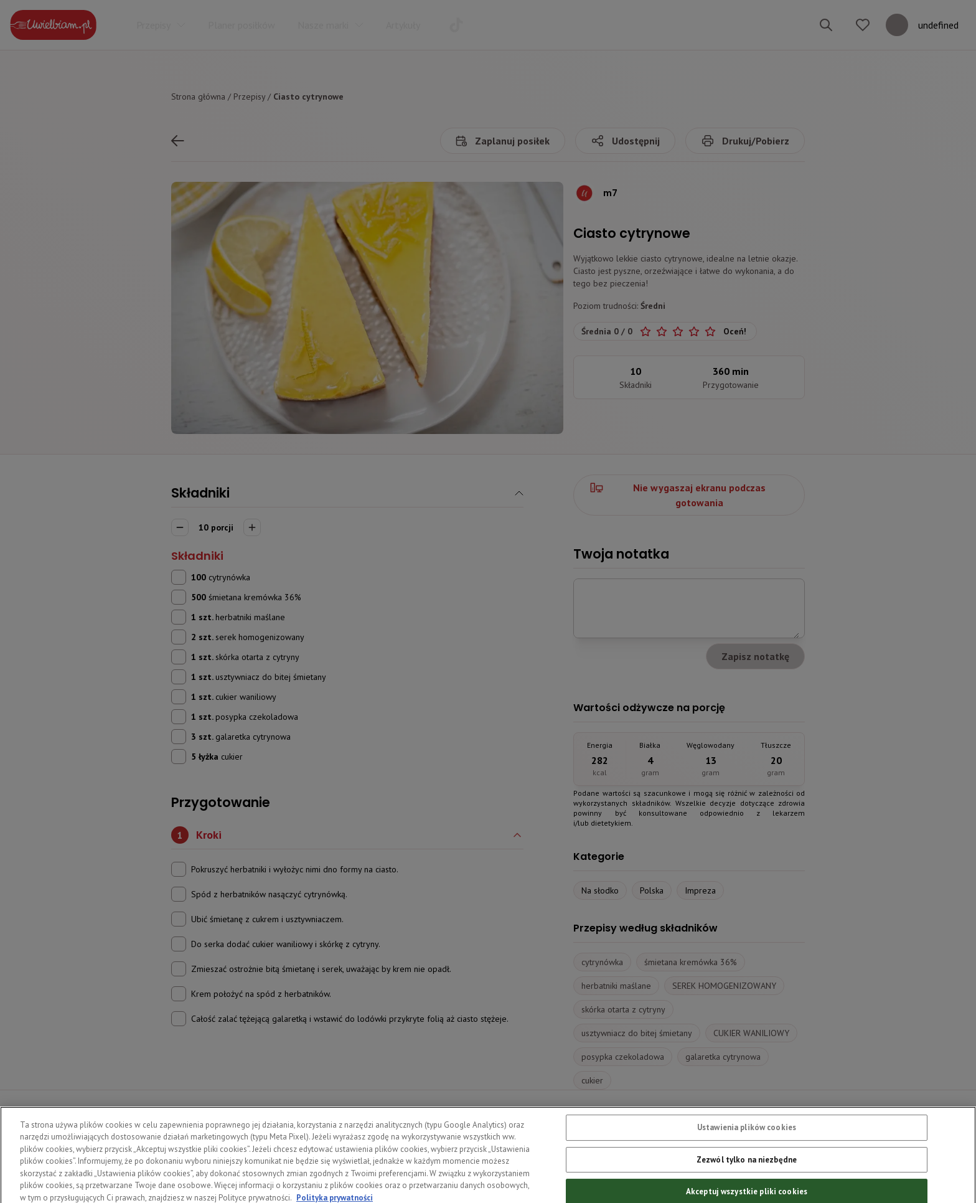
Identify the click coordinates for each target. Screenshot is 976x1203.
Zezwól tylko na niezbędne (747, 1180)
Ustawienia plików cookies (746, 1148)
